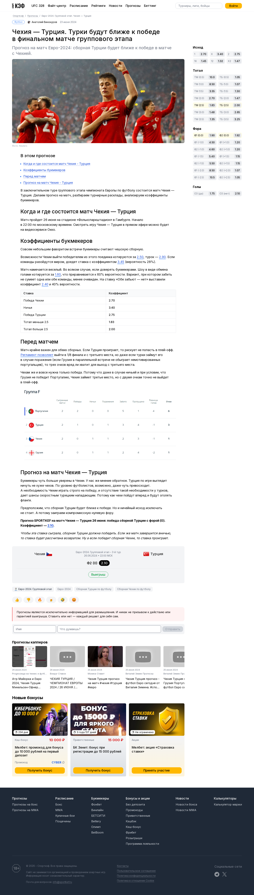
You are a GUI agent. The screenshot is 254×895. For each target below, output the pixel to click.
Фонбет (96, 804)
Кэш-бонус (133, 827)
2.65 (237, 112)
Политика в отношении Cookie (135, 880)
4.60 (212, 149)
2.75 (237, 54)
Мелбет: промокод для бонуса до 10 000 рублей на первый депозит (39, 751)
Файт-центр (57, 6)
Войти (233, 6)
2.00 (237, 105)
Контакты (123, 865)
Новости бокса (186, 804)
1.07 (237, 84)
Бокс (58, 804)
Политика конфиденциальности (136, 875)
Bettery (96, 821)
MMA (59, 810)
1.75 (212, 193)
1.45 (203, 61)
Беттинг (150, 6)
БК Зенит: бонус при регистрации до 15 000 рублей (97, 749)
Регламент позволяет (36, 355)
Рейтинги (98, 6)
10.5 (212, 177)
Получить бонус (40, 770)
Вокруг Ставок (58, 673)
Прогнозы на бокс (25, 804)
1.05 (237, 77)
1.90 (212, 135)
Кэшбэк (131, 821)
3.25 (237, 119)
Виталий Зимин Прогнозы (139, 673)
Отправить (172, 629)
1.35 (212, 119)
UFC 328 (38, 6)
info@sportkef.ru (62, 881)
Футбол (18, 22)
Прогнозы (133, 6)
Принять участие (156, 770)
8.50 (212, 84)
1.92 (237, 135)
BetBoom (97, 832)
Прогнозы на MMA (25, 810)
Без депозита (135, 804)
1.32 (220, 61)
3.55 (212, 91)
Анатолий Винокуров (44, 21)
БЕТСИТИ (98, 815)
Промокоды (134, 810)
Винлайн (97, 810)
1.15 (238, 156)
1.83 (212, 105)
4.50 (212, 142)
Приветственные (138, 815)
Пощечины (63, 821)
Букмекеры (100, 798)
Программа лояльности (142, 843)
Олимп (96, 827)
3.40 (220, 54)
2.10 (237, 193)
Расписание (79, 6)
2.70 (203, 54)
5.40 (212, 156)
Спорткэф (18, 16)
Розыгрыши (134, 838)
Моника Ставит (96, 673)
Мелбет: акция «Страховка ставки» (153, 749)
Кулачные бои (65, 815)
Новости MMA (186, 810)
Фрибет (131, 832)
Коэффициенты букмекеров (44, 170)
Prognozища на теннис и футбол (30, 673)
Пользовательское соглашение (136, 870)
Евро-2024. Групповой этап (35, 589)
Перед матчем (34, 176)
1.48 (212, 112)
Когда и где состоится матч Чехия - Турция (56, 164)
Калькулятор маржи (228, 804)
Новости (115, 6)
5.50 (212, 163)
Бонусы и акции (138, 798)
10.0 (212, 77)
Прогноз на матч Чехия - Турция (48, 182)
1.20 (237, 142)
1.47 (237, 61)
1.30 (237, 91)
